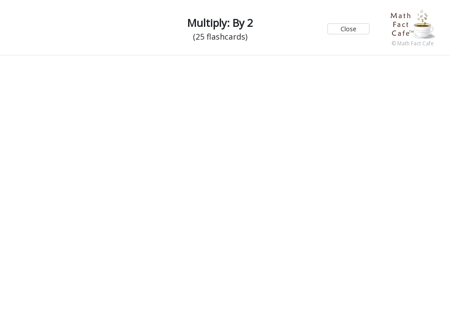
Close (348, 29)
